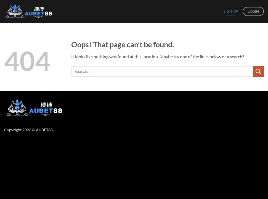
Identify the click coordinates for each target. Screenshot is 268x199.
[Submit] (258, 71)
